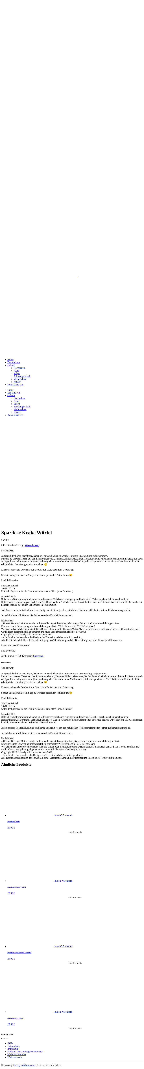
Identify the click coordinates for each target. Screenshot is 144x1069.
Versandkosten (32, 545)
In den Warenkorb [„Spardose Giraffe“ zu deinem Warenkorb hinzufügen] (63, 815)
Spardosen (38, 656)
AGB (10, 1043)
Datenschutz (13, 1046)
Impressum (12, 1048)
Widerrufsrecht (14, 1057)
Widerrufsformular (16, 1054)
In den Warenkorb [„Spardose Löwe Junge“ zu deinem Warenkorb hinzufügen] (63, 1011)
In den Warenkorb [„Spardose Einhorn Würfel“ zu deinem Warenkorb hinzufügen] (63, 880)
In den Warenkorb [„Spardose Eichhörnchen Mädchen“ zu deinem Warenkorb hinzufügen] (63, 946)
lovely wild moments (24, 1065)
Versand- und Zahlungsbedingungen (25, 1051)
